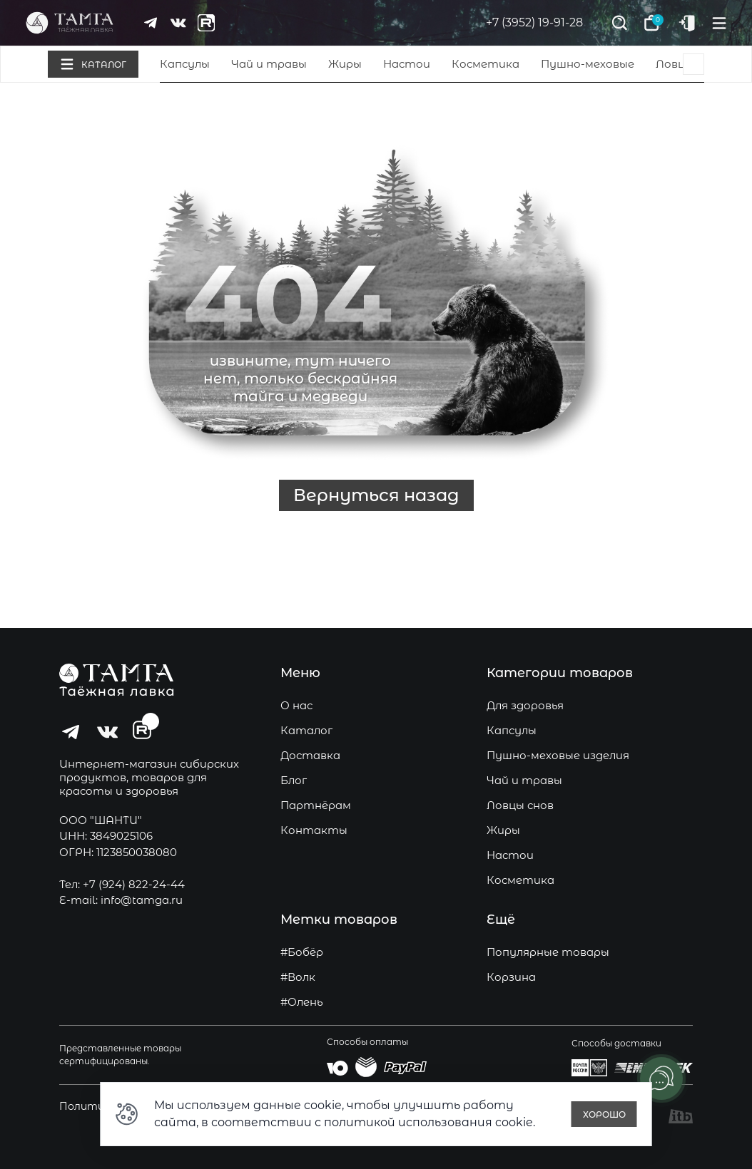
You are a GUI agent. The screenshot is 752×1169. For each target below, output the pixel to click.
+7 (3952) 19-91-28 (534, 22)
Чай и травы (269, 64)
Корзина (511, 977)
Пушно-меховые (587, 64)
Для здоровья (525, 705)
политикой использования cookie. (429, 1122)
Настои (406, 64)
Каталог (306, 730)
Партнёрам (315, 805)
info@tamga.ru (142, 900)
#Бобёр (301, 952)
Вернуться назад (376, 495)
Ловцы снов (520, 805)
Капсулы (185, 64)
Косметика (485, 64)
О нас (296, 705)
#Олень (301, 1002)
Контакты (313, 830)
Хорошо (604, 1114)
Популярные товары (548, 952)
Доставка (310, 755)
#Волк (297, 977)
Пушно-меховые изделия (558, 755)
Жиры (345, 64)
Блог (293, 780)
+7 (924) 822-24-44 (134, 884)
